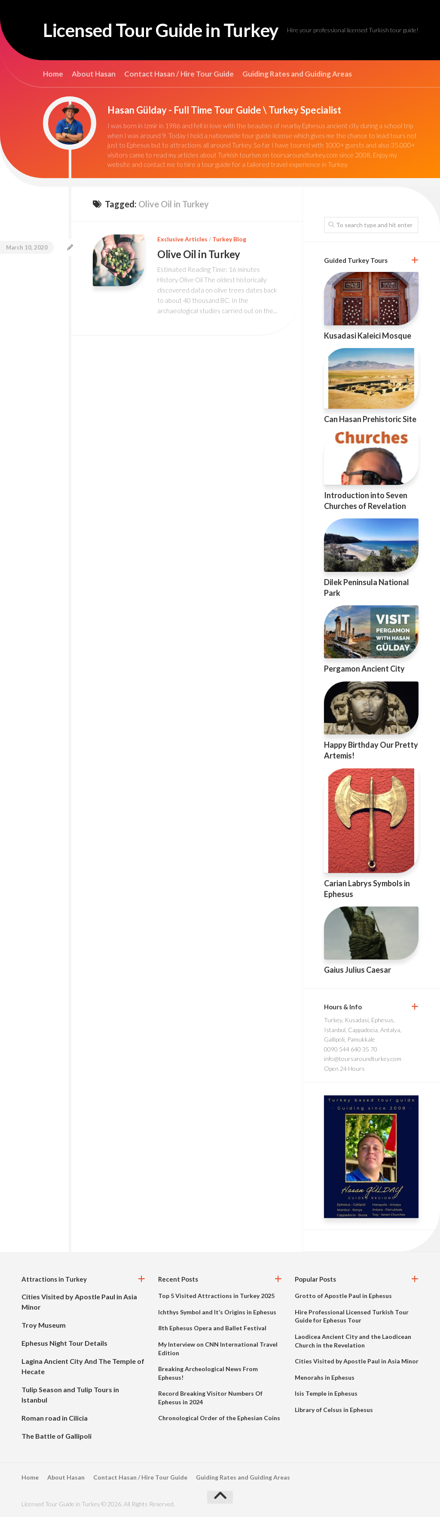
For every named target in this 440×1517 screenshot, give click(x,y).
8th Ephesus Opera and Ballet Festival (212, 1328)
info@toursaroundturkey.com (362, 1058)
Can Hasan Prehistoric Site (370, 419)
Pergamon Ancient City (364, 668)
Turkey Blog (229, 239)
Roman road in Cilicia (54, 1418)
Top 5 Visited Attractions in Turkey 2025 (216, 1295)
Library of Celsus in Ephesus (334, 1409)
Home (53, 74)
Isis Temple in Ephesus (326, 1393)
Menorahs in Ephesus (324, 1377)
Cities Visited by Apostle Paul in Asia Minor (357, 1361)
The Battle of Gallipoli (56, 1436)
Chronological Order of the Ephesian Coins (219, 1417)
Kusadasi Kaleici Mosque (367, 335)
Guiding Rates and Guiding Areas (297, 74)
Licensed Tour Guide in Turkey (160, 30)
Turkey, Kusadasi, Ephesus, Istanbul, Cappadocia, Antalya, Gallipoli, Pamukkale (362, 1029)
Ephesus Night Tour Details (64, 1343)
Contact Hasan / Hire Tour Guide (179, 74)
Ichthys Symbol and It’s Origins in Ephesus (217, 1312)
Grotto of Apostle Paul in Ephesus (343, 1295)
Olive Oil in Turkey (198, 254)
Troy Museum (43, 1325)
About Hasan (94, 74)
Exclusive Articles (182, 239)
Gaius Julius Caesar (357, 969)
